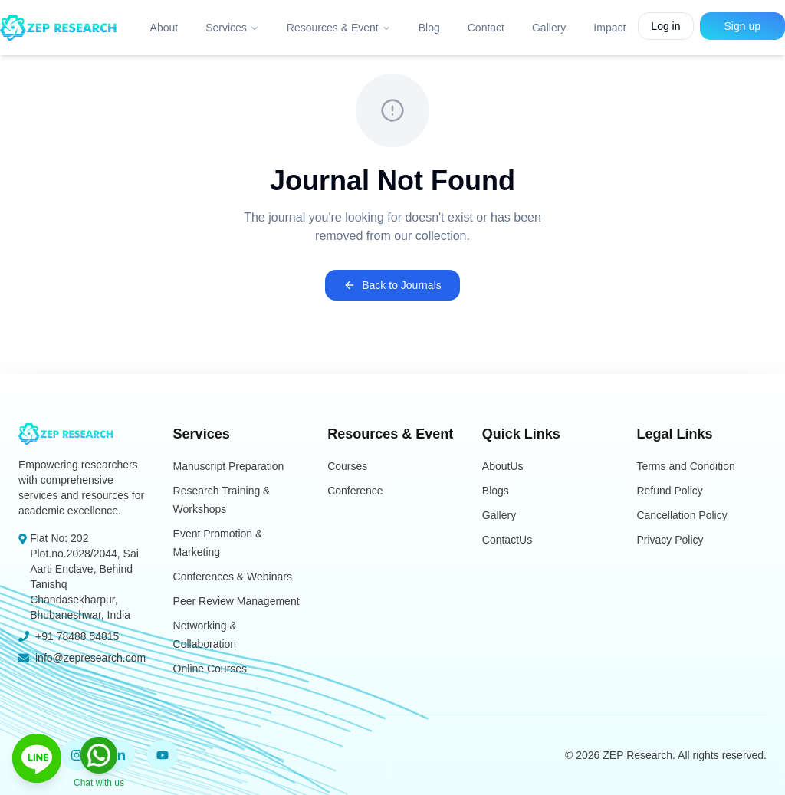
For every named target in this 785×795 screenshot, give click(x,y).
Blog (429, 27)
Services (232, 27)
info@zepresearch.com (90, 658)
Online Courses (210, 668)
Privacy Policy (669, 540)
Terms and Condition (685, 466)
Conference (355, 491)
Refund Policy (669, 491)
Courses (347, 466)
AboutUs (503, 466)
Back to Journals (392, 285)
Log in (665, 26)
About (164, 27)
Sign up (742, 26)
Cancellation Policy (681, 515)
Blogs (495, 491)
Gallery (549, 27)
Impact (609, 27)
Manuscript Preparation (228, 466)
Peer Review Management (236, 601)
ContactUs (507, 540)
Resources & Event (339, 27)
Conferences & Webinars (232, 576)
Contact (486, 27)
